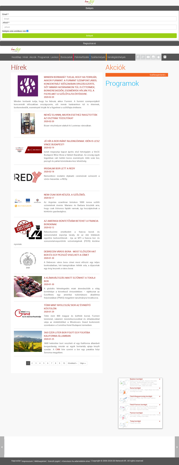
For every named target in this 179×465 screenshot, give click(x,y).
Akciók (32, 57)
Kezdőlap (16, 57)
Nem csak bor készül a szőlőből (57, 196)
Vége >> (83, 363)
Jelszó (5, 22)
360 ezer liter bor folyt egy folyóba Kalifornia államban (57, 336)
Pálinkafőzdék (81, 57)
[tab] (89, 8)
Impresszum (27, 461)
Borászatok (66, 57)
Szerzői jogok (54, 461)
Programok (43, 57)
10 (64, 363)
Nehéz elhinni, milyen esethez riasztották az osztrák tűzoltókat (57, 118)
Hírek (25, 57)
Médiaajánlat (40, 461)
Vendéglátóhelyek (116, 57)
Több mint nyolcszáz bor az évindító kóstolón (57, 308)
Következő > (72, 363)
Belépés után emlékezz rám (14, 31)
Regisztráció (89, 43)
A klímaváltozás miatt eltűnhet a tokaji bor (57, 281)
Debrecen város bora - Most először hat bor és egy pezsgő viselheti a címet (57, 255)
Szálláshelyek (98, 57)
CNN (58, 349)
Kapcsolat (16, 461)
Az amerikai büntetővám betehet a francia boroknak (57, 224)
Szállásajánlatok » (158, 74)
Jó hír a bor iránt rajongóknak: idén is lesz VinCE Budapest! (57, 144)
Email (5, 14)
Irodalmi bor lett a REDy (57, 170)
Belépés (89, 8)
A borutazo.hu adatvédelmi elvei (76, 461)
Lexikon (54, 57)
